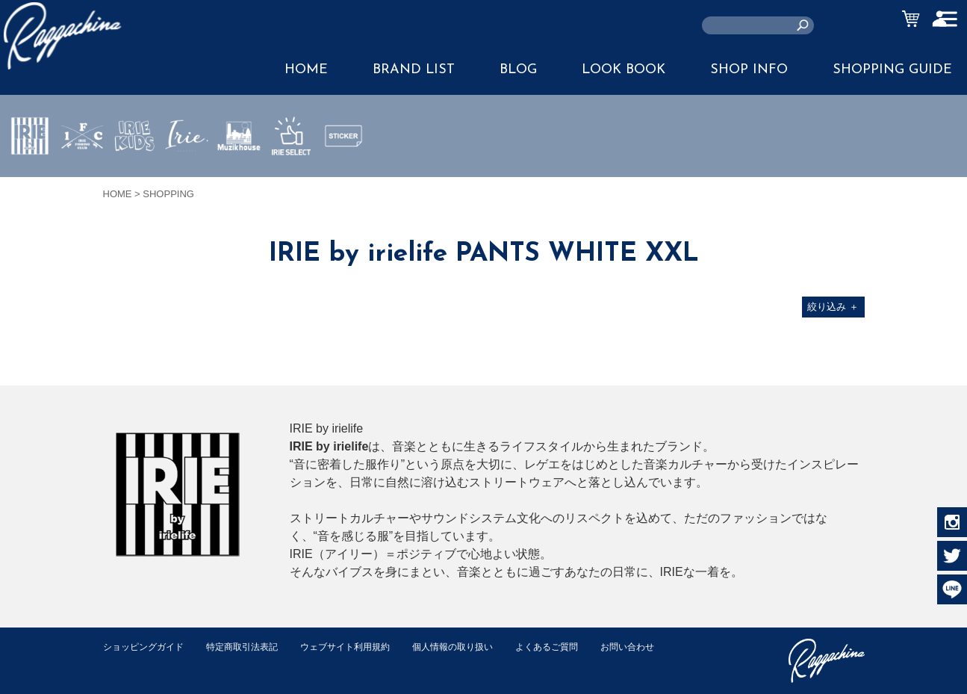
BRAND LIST (414, 70)
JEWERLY (186, 171)
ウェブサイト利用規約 (361, 646)
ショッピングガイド (146, 646)
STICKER (343, 171)
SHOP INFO (749, 70)
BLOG (518, 70)
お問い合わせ (132, 662)
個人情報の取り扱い (476, 646)
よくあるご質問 (576, 646)
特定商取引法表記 (251, 646)
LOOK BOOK (623, 70)
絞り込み (833, 306)
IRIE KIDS (135, 180)
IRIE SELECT (291, 180)
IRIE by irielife (30, 180)
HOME (306, 70)
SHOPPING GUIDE (892, 70)
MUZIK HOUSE (239, 180)
